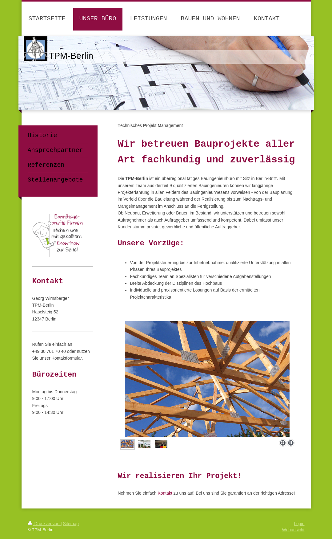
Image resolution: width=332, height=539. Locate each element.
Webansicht (293, 529)
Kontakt (165, 493)
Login (299, 523)
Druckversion (44, 523)
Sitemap (71, 523)
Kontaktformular (67, 358)
